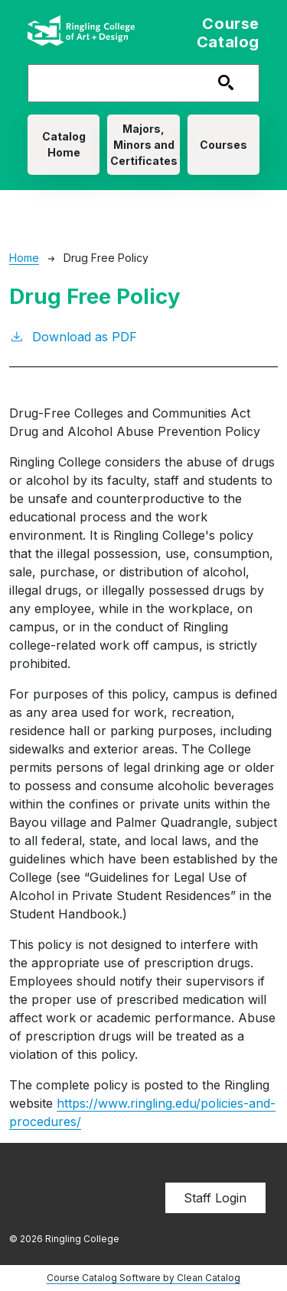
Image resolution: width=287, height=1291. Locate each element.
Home (24, 257)
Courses (223, 144)
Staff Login (215, 1197)
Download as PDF (73, 336)
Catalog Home (64, 144)
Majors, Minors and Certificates (144, 144)
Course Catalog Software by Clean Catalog (143, 1277)
